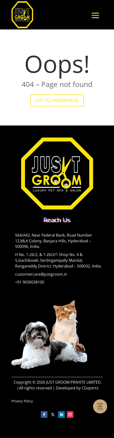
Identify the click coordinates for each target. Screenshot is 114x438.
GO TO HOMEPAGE (57, 100)
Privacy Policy (22, 401)
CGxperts (90, 388)
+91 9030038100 (29, 282)
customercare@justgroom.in (41, 274)
